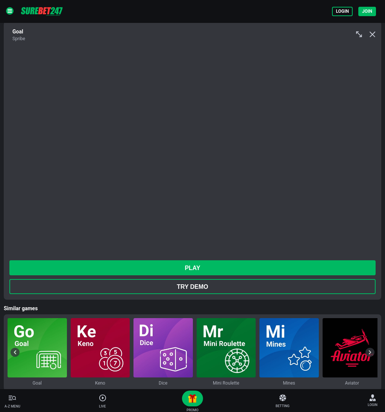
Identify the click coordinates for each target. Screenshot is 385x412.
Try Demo (192, 287)
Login (342, 11)
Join (367, 11)
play (192, 268)
